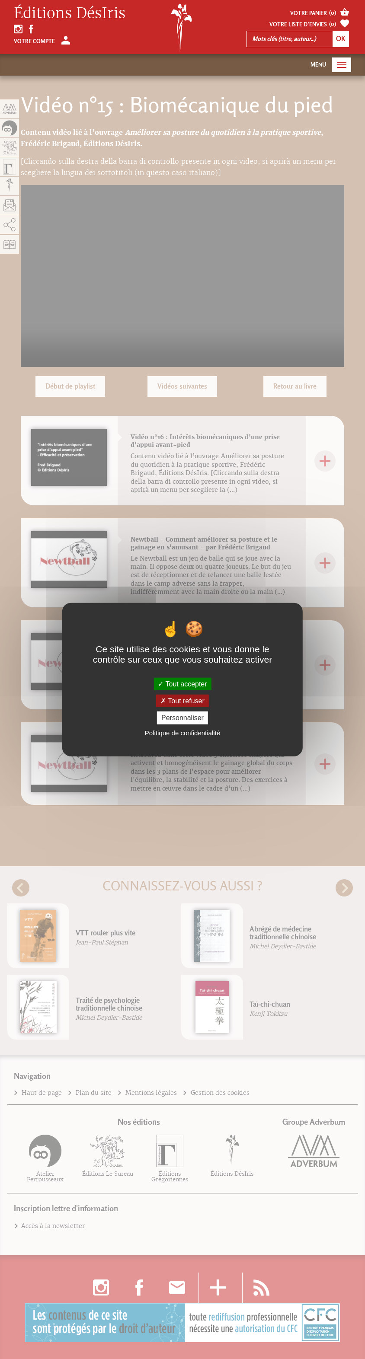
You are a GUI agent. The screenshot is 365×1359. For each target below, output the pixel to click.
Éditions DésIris (69, 13)
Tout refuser (182, 701)
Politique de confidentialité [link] (182, 732)
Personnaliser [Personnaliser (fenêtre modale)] (182, 717)
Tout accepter (182, 684)
